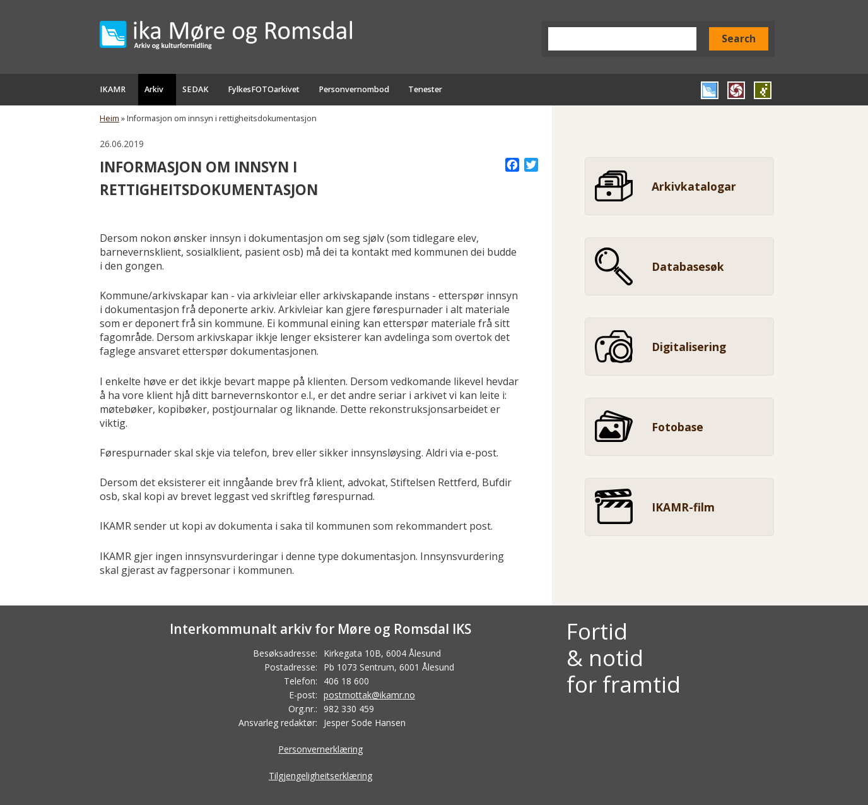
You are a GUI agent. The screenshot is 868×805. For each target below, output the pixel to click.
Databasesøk (688, 266)
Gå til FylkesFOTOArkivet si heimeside (736, 90)
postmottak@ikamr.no (369, 695)
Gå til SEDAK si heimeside (762, 90)
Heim (109, 118)
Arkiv (153, 89)
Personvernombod (354, 89)
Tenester (425, 89)
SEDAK (195, 89)
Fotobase (677, 426)
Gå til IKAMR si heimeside (709, 90)
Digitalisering (689, 346)
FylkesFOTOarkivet (264, 89)
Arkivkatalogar (694, 186)
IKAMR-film (683, 507)
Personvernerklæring (320, 749)
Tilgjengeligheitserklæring (320, 776)
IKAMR (113, 89)
